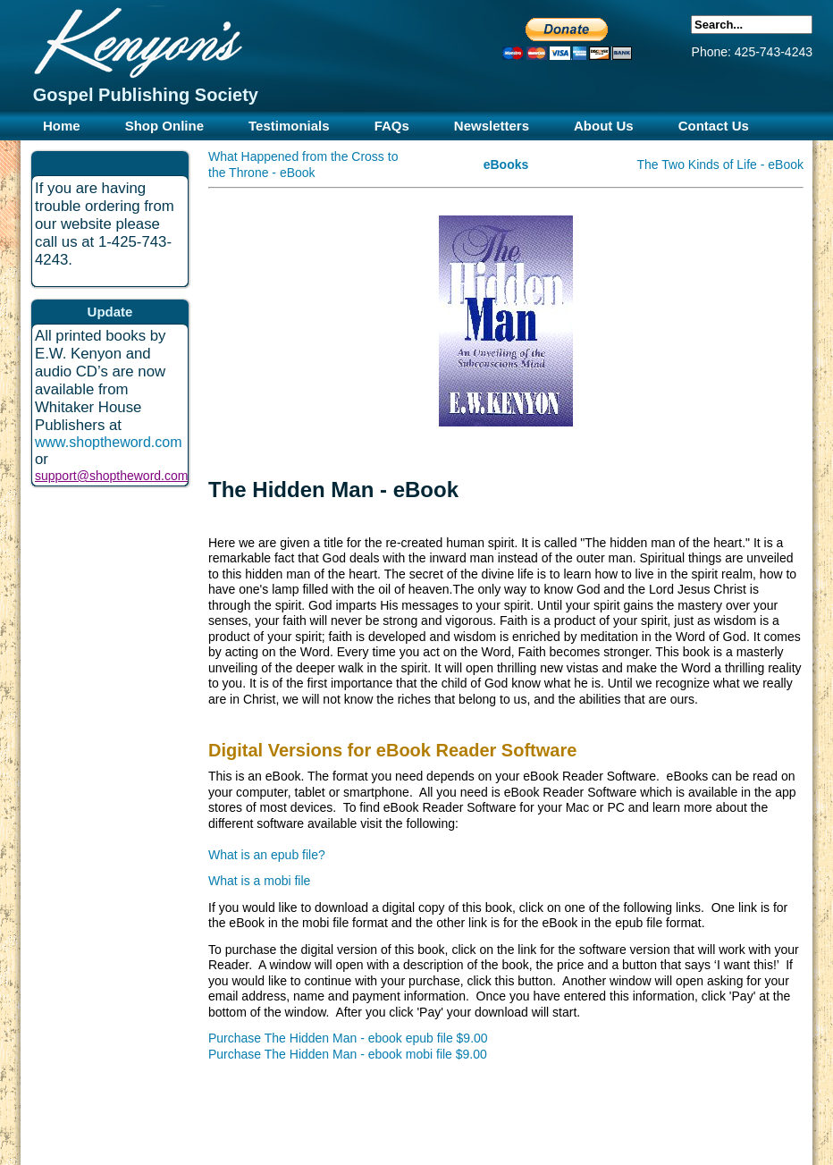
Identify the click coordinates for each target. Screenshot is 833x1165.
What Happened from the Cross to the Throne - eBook (303, 164)
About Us (604, 125)
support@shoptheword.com (111, 476)
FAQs (391, 125)
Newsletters (491, 125)
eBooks (506, 164)
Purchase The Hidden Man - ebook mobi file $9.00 (347, 1054)
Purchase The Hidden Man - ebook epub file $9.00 (348, 1038)
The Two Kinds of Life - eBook (720, 164)
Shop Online (164, 125)
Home (61, 125)
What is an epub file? (266, 855)
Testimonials (289, 125)
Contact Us (713, 125)
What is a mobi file (259, 881)
